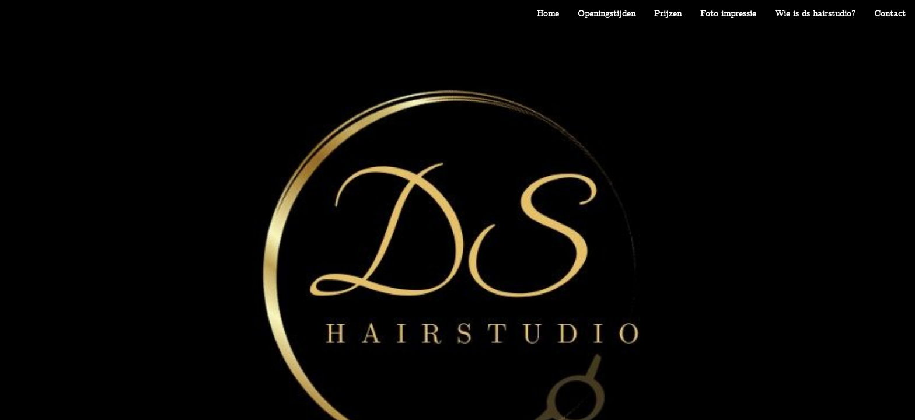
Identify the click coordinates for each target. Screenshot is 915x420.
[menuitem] (548, 13)
